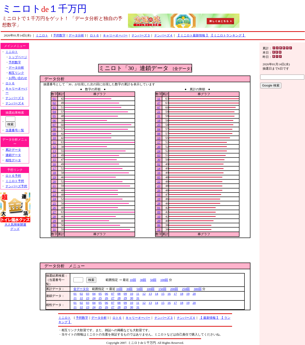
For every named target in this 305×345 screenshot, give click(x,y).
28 (54, 216)
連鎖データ (13, 155)
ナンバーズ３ (141, 35)
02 (54, 103)
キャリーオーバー (115, 35)
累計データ (13, 150)
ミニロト (42, 35)
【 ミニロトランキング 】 (228, 35)
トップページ (18, 57)
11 (54, 142)
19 (54, 177)
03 (54, 107)
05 (54, 116)
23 (54, 194)
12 (54, 146)
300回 (198, 289)
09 (54, 133)
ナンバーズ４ (163, 35)
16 (54, 164)
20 (54, 181)
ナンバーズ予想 (16, 186)
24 (54, 199)
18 (54, 172)
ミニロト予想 (14, 181)
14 (54, 155)
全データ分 (81, 289)
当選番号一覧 (14, 130)
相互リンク (16, 73)
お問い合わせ (18, 78)
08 (54, 129)
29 (54, 221)
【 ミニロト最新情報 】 (193, 35)
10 (54, 138)
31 (54, 229)
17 (54, 168)
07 (54, 125)
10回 (133, 280)
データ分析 (76, 35)
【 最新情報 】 (209, 318)
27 (54, 212)
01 (54, 98)
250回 (186, 289)
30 (54, 225)
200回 (174, 289)
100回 (164, 280)
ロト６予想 (13, 176)
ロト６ (94, 35)
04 (54, 111)
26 (54, 207)
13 (54, 151)
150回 (162, 289)
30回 (143, 280)
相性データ (13, 160)
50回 (153, 280)
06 (54, 120)
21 (54, 186)
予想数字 (59, 35)
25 (54, 203)
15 (54, 159)
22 (54, 190)
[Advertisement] (145, 53)
